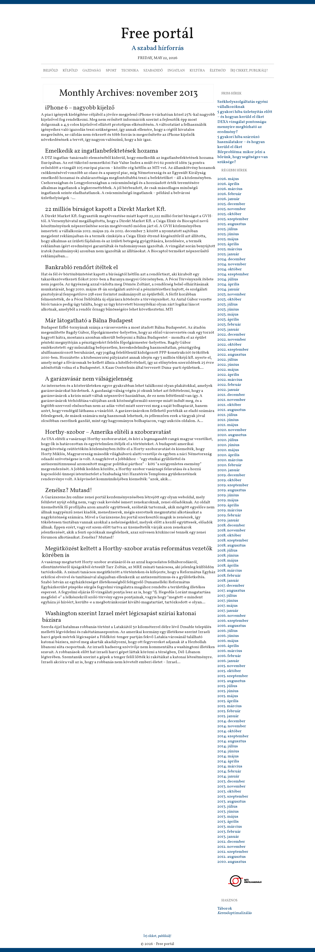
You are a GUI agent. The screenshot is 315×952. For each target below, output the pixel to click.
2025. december (231, 204)
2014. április (228, 761)
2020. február (229, 465)
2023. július (227, 304)
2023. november (231, 294)
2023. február (229, 324)
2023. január (228, 329)
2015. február (229, 711)
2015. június (227, 691)
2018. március (229, 570)
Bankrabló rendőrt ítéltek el (81, 267)
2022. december (231, 334)
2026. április (228, 184)
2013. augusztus (231, 801)
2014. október (229, 731)
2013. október (229, 791)
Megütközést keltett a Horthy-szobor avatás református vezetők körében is (127, 552)
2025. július (227, 229)
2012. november (231, 847)
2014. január (228, 776)
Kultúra (197, 70)
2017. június (227, 601)
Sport (111, 70)
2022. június (228, 365)
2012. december (231, 842)
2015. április (227, 701)
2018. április (228, 565)
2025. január (228, 254)
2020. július (227, 440)
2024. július (227, 279)
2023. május (227, 314)
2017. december (230, 585)
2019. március (229, 510)
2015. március (229, 706)
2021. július (227, 415)
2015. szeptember (232, 676)
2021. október (229, 405)
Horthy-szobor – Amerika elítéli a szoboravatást (108, 432)
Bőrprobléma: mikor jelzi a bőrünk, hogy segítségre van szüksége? (242, 157)
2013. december (231, 781)
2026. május (228, 179)
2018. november (231, 530)
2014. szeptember (233, 736)
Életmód (218, 70)
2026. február (229, 194)
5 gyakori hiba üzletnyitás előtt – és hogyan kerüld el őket (244, 114)
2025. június (228, 234)
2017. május (227, 606)
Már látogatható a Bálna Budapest (89, 321)
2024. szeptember (233, 274)
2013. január (228, 837)
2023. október (229, 299)
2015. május (227, 696)
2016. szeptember (233, 621)
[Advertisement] (157, 15)
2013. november (231, 786)
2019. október (229, 480)
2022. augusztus (231, 355)
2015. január (228, 716)
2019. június (228, 495)
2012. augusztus (231, 857)
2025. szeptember (233, 219)
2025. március (229, 249)
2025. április (228, 244)
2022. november (231, 339)
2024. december (231, 259)
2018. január (228, 580)
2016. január (228, 661)
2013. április (228, 821)
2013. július (227, 806)
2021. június (228, 420)
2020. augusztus (231, 435)
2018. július (227, 550)
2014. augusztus (231, 741)
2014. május (228, 756)
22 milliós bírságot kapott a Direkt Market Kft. (105, 209)
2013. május (227, 816)
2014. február (229, 771)
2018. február (229, 575)
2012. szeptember (232, 852)
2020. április (228, 455)
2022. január (228, 390)
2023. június (228, 309)
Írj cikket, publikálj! (249, 70)
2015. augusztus (231, 681)
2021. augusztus (231, 410)
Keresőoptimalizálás (234, 913)
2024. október (229, 269)
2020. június (228, 445)
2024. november (231, 264)
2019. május (227, 500)
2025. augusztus (231, 224)
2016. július (227, 631)
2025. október (229, 214)
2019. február (229, 515)
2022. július (227, 360)
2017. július (227, 596)
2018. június (228, 555)
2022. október (229, 344)
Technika (130, 70)
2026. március (229, 189)
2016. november (231, 616)
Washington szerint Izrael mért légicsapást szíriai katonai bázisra (119, 616)
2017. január (227, 611)
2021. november (231, 400)
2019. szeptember (233, 485)
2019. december (231, 475)
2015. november (231, 666)
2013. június (228, 811)
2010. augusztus (231, 862)
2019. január (228, 520)
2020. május (228, 450)
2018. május (227, 560)
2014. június (228, 751)
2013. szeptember (232, 796)
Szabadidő (153, 70)
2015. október (229, 671)
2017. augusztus (231, 590)
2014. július (227, 746)
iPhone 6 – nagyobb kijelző (80, 108)
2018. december (231, 525)
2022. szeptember (233, 349)
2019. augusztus (231, 490)
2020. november (231, 430)
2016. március (229, 651)
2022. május (228, 370)
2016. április (228, 646)
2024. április (228, 284)
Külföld (70, 70)
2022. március (229, 380)
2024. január (228, 289)
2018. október (229, 535)
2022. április (228, 375)
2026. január (228, 199)
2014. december (231, 721)
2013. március (229, 826)
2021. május (227, 425)
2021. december (231, 395)
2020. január (228, 470)
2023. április (228, 319)
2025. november (231, 209)
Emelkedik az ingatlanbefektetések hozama (101, 151)
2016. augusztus (231, 626)
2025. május (227, 239)
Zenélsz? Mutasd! (68, 490)
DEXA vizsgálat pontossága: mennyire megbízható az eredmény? (242, 127)
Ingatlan (176, 70)
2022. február (229, 385)
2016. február (229, 656)
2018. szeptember (232, 540)
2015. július (227, 686)
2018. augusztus (231, 545)
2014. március (229, 766)
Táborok (224, 908)
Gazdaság (91, 70)
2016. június (228, 636)
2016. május (227, 641)
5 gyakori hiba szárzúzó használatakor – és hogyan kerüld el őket (241, 142)
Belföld (50, 70)
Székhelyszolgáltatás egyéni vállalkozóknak (242, 104)
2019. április (228, 505)
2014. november (231, 726)
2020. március (230, 460)
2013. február (229, 832)
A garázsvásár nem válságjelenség (89, 379)
